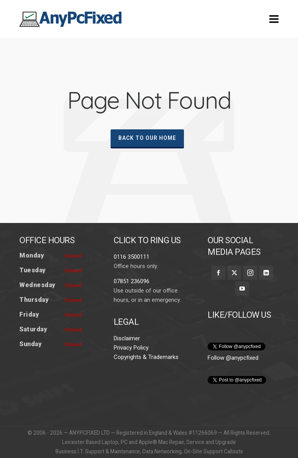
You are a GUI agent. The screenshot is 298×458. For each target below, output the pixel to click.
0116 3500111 (131, 256)
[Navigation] (274, 19)
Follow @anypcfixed (233, 357)
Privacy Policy (131, 347)
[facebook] (218, 273)
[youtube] (242, 289)
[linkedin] (266, 273)
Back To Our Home (147, 138)
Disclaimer (127, 338)
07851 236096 (131, 281)
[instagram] (250, 273)
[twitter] (234, 273)
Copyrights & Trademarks (146, 357)
